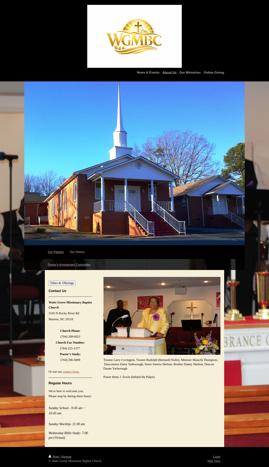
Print (54, 456)
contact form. (71, 371)
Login (216, 456)
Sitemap (66, 456)
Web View (213, 461)
